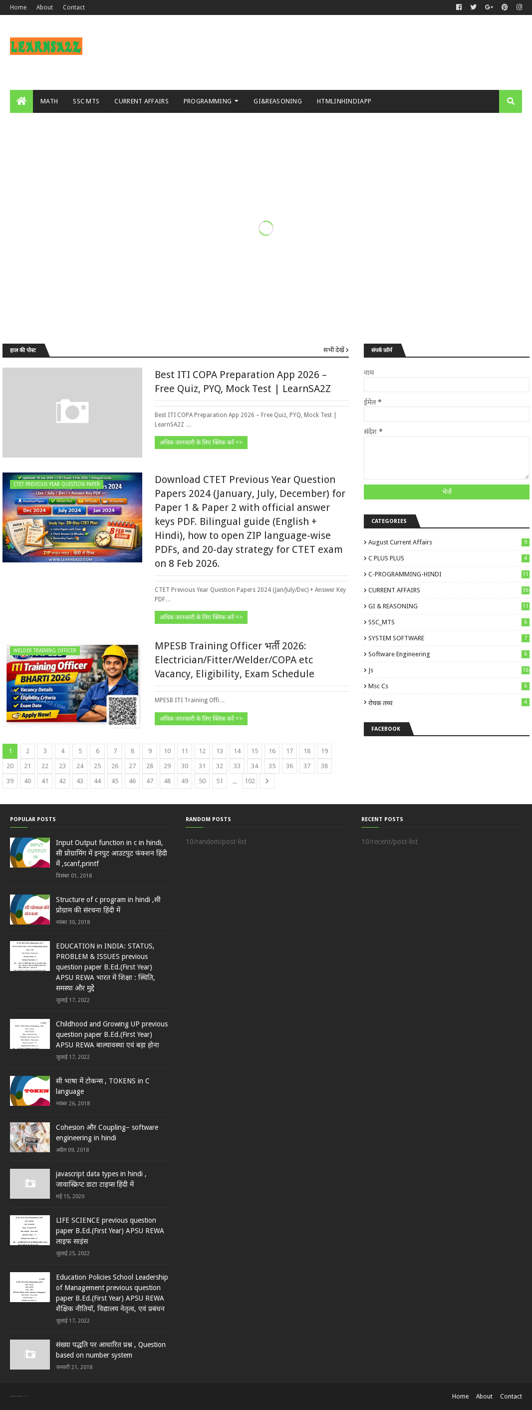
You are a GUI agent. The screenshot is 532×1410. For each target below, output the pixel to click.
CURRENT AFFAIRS (449, 590)
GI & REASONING (449, 606)
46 (132, 781)
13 (219, 751)
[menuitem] (21, 101)
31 (202, 766)
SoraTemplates (15, 1396)
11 (184, 751)
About (44, 7)
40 (27, 781)
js (449, 670)
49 (184, 781)
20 (9, 766)
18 (306, 751)
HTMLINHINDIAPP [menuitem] (344, 101)
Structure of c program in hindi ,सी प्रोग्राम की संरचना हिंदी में (108, 905)
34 (254, 766)
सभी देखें (333, 350)
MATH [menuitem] (49, 101)
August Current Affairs (449, 542)
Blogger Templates (24, 1396)
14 (237, 751)
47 (149, 781)
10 (167, 751)
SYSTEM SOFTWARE (449, 638)
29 (167, 766)
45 (114, 781)
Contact (74, 7)
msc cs (449, 686)
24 (79, 766)
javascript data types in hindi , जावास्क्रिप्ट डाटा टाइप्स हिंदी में (101, 1179)
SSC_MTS (449, 622)
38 (324, 766)
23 (62, 766)
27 (132, 766)
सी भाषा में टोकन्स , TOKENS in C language (103, 1086)
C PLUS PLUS (449, 558)
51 (219, 781)
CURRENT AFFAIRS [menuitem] (141, 101)
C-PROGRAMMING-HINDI (449, 574)
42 (62, 781)
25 (97, 766)
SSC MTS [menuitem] (86, 101)
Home (18, 7)
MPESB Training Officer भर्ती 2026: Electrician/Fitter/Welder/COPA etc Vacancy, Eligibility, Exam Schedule (234, 660)
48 (167, 781)
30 (184, 766)
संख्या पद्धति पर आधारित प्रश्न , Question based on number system (111, 1350)
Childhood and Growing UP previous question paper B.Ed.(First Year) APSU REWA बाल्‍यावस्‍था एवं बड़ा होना (112, 1034)
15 (254, 751)
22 (44, 766)
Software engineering (449, 654)
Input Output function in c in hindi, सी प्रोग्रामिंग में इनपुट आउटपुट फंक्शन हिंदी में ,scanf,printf (111, 853)
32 (219, 766)
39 (9, 781)
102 (250, 781)
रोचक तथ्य (449, 702)
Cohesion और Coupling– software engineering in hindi (107, 1132)
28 (149, 766)
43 (79, 781)
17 (289, 751)
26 (114, 766)
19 (324, 751)
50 (202, 781)
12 (202, 751)
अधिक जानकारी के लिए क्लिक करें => (201, 442)
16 (271, 751)
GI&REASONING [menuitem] (278, 101)
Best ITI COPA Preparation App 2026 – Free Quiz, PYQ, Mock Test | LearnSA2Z (243, 382)
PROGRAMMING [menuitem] (208, 101)
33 (237, 766)
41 (44, 781)
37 (306, 766)
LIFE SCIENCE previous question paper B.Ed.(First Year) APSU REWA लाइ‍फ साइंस (110, 1230)
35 (271, 766)
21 (27, 766)
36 (289, 766)
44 (97, 781)
